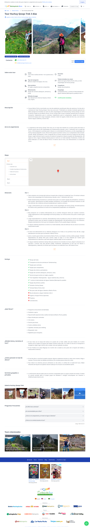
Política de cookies (47, 2)
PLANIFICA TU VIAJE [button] (74, 6)
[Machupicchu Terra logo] (13, 6)
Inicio (7, 10)
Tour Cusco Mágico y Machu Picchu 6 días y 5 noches (72, 442)
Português (51, 499)
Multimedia (52, 460)
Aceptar (82, 2)
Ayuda (29, 460)
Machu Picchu (15, 10)
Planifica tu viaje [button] (61, 460)
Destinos (40, 460)
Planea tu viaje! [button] (79, 61)
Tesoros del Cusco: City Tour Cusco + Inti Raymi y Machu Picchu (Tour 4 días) (17, 442)
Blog (46, 460)
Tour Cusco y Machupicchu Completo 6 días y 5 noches (45, 442)
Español (37, 499)
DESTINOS (37, 6)
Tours (35, 460)
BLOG (46, 6)
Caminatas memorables (24, 56)
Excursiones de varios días (11, 56)
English (43, 499)
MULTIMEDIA (55, 6)
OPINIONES (65, 6)
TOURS (28, 6)
